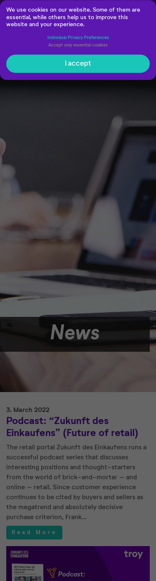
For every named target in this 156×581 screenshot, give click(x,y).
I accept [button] (78, 65)
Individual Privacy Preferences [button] (78, 39)
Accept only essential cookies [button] (78, 47)
